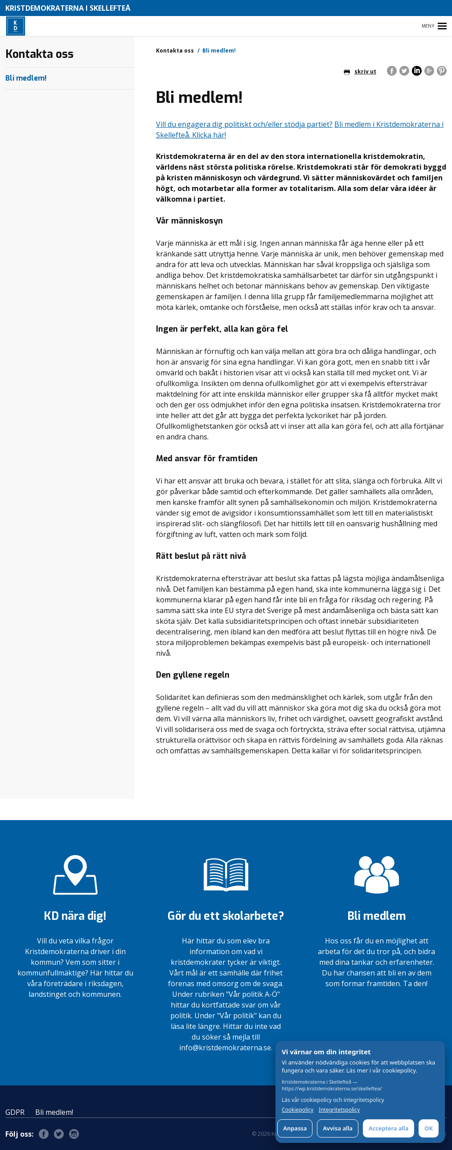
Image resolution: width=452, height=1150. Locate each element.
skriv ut (360, 71)
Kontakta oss (175, 50)
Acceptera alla (388, 1128)
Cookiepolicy (297, 1109)
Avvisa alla (338, 1128)
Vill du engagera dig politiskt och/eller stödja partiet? (244, 124)
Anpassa (295, 1128)
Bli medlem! (26, 78)
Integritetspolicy (339, 1109)
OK (428, 1128)
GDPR (15, 1112)
